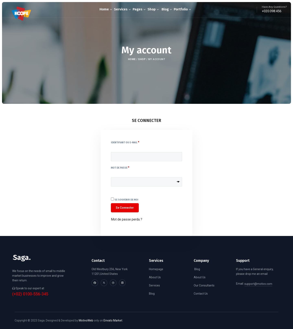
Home (132, 59)
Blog (152, 293)
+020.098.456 (271, 11)
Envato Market (113, 320)
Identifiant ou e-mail (132, 142)
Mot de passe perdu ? (126, 219)
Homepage (156, 269)
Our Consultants (204, 285)
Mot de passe (127, 167)
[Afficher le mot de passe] (178, 182)
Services (154, 285)
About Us (155, 277)
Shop (141, 59)
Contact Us (201, 293)
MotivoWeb (86, 320)
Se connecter (125, 207)
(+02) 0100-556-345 (30, 294)
